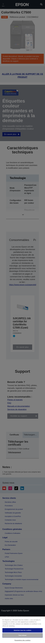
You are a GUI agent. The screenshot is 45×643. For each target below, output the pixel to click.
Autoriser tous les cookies (22, 630)
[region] (22, 629)
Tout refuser (22, 635)
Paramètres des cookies (22, 640)
